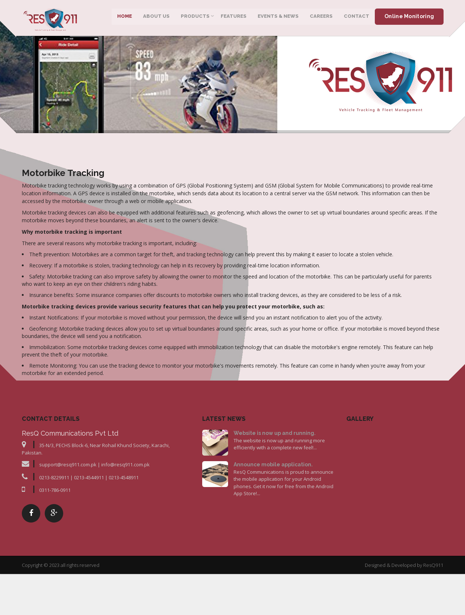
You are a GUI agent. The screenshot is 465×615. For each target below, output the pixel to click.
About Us (156, 18)
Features (233, 18)
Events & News (277, 18)
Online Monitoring (409, 18)
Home (124, 18)
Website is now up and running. (275, 477)
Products (194, 18)
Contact (356, 18)
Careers (320, 18)
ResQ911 (433, 609)
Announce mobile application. (273, 509)
